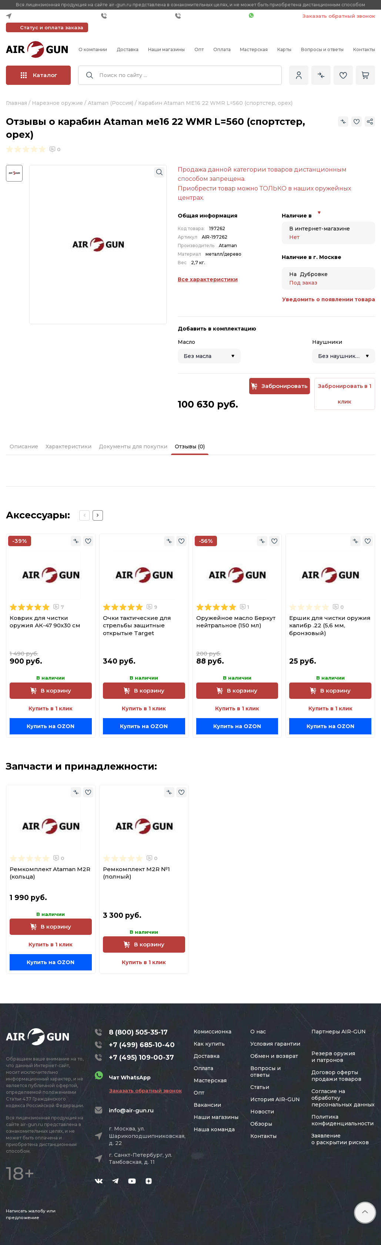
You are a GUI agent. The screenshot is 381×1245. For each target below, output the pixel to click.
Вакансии (207, 1105)
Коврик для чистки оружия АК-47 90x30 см (45, 621)
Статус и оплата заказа (51, 27)
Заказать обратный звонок (339, 16)
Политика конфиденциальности (342, 1120)
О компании (92, 49)
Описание (24, 446)
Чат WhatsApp (272, 16)
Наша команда (214, 1129)
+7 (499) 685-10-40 (136, 16)
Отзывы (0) (190, 446)
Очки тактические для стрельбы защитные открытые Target (137, 625)
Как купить (209, 1043)
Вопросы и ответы (322, 49)
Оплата (222, 49)
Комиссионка (212, 1031)
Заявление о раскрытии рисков (340, 1139)
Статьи (259, 1087)
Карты (284, 49)
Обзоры (261, 1123)
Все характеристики (208, 279)
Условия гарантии (275, 1043)
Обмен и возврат (274, 1056)
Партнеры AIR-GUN (338, 1031)
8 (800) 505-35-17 (138, 1032)
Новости (262, 1111)
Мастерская (254, 49)
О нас (258, 1031)
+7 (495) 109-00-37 (210, 16)
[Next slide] (98, 515)
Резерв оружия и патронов (333, 1056)
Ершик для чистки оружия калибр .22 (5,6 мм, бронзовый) (330, 625)
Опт (199, 49)
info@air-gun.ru (131, 1110)
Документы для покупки (133, 446)
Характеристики (68, 446)
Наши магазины (166, 49)
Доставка (127, 49)
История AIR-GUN (275, 1099)
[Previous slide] (84, 515)
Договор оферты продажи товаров (336, 1075)
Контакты (364, 49)
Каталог (39, 75)
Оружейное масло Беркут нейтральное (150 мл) (235, 621)
